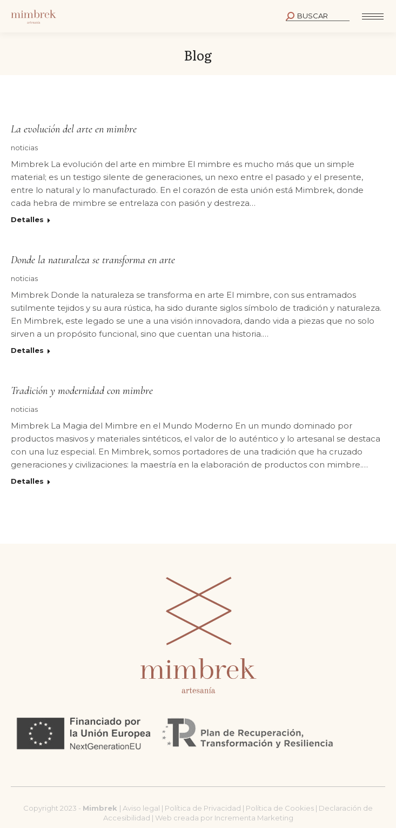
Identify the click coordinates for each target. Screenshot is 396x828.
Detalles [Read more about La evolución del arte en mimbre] (27, 219)
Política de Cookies (280, 808)
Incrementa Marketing (253, 817)
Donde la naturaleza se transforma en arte (93, 259)
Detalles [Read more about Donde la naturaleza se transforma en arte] (27, 350)
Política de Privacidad (204, 808)
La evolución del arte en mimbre (74, 129)
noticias (24, 147)
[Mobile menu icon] (372, 16)
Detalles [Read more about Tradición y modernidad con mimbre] (27, 481)
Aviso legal (142, 808)
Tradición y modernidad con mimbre (82, 390)
